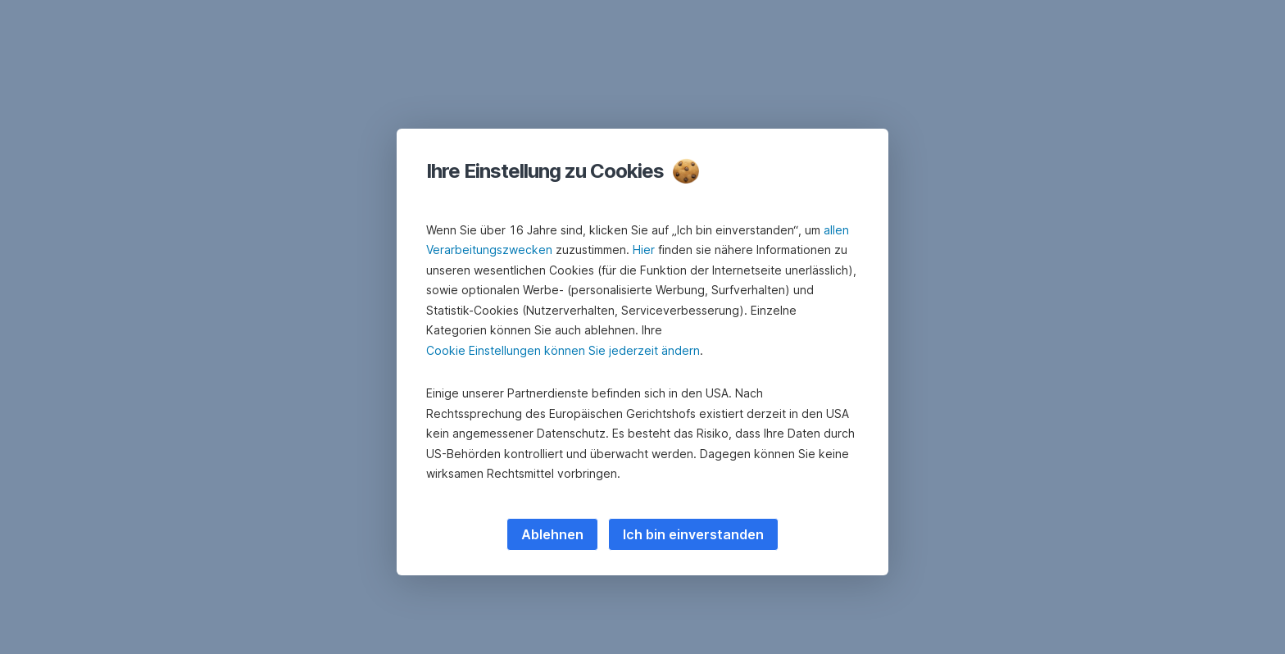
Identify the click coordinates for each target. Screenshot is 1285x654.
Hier (644, 250)
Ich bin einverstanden (693, 534)
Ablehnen (552, 534)
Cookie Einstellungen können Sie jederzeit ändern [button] (563, 350)
